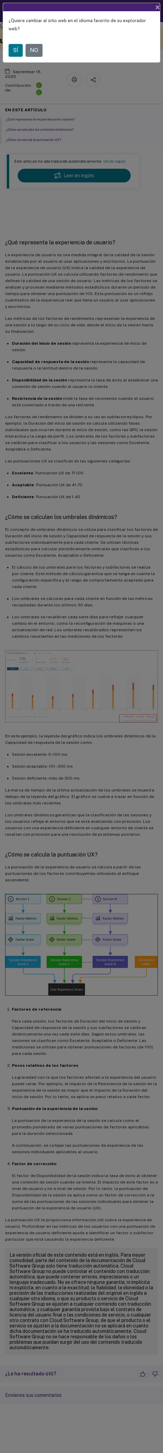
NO (34, 50)
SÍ (15, 50)
